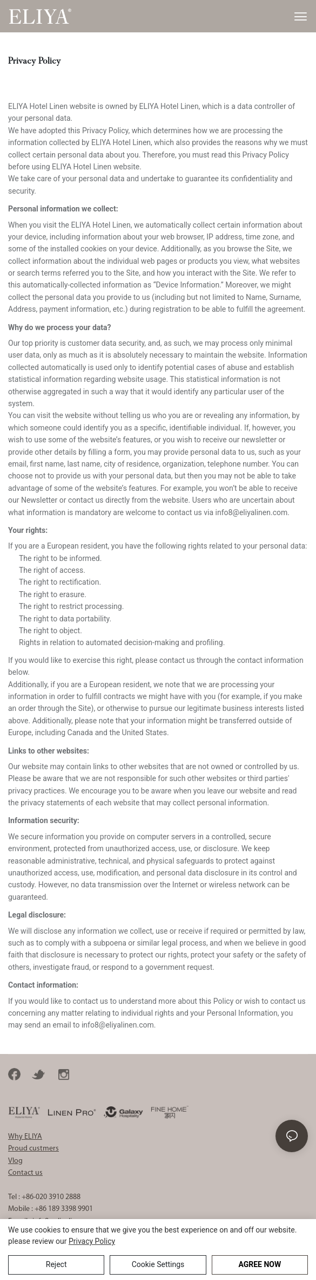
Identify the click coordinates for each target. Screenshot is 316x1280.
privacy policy (92, 1241)
